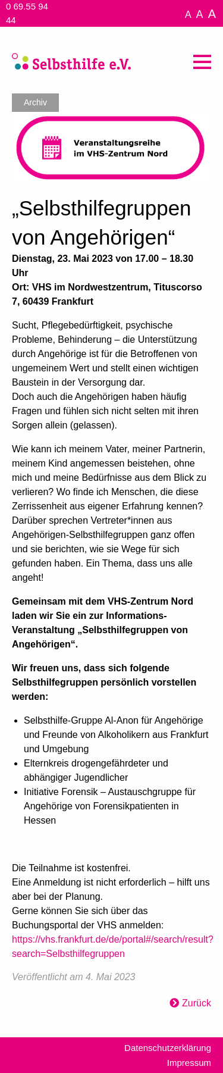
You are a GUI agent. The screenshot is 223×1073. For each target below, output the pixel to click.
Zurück (196, 1003)
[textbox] (111, 606)
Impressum (189, 1063)
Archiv (35, 102)
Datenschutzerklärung (167, 1048)
